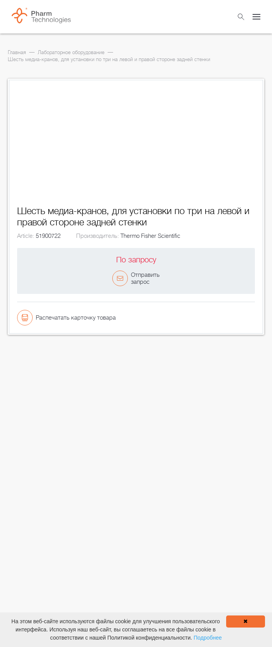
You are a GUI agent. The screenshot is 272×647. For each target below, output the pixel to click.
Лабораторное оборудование (71, 52)
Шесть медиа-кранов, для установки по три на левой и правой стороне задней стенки (109, 59)
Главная (17, 52)
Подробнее (208, 638)
